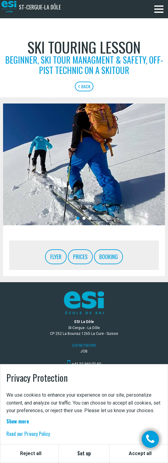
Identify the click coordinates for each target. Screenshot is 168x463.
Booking (108, 257)
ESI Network (84, 345)
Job (84, 351)
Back (84, 86)
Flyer (55, 257)
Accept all (140, 453)
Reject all (30, 453)
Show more (17, 421)
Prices (80, 257)
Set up (84, 453)
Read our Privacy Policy (28, 433)
